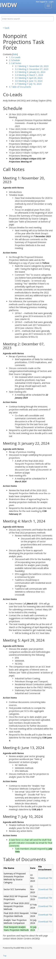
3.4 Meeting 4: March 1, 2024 (29, 75)
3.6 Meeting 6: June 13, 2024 (28, 80)
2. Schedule (14, 60)
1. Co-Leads (14, 57)
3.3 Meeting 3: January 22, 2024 (30, 72)
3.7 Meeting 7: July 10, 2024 (28, 83)
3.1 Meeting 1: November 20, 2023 (31, 66)
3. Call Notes (15, 63)
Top (4, 955)
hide (15, 54)
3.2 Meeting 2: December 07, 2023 (31, 69)
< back (6, 27)
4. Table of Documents (20, 86)
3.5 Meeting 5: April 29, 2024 (28, 78)
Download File (45, 878)
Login (51, 1)
